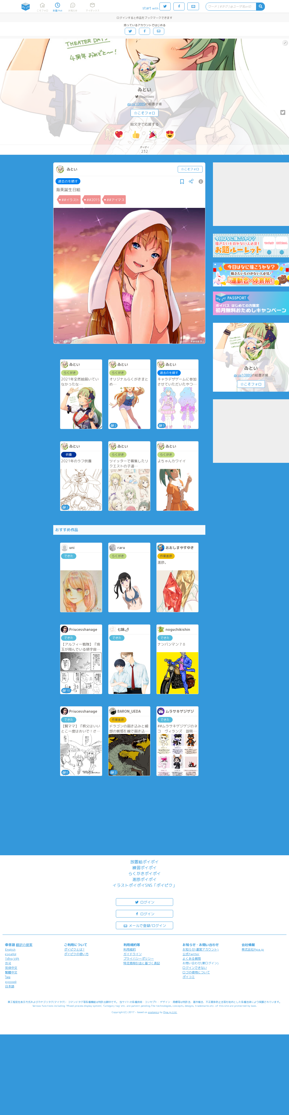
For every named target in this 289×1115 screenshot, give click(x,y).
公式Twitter (191, 954)
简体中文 (11, 968)
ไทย (7, 977)
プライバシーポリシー (138, 958)
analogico (153, 1012)
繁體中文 (11, 972)
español (10, 954)
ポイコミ (189, 977)
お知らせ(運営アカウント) (201, 949)
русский (10, 982)
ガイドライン (132, 954)
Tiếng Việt (12, 958)
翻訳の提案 (24, 944)
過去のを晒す (68, 181)
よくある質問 (192, 958)
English (10, 949)
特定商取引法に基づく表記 (141, 963)
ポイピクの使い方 (76, 954)
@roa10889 (146, 96)
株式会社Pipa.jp (253, 949)
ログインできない (195, 968)
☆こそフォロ (144, 113)
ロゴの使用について (196, 972)
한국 (8, 963)
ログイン (144, 902)
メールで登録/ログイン (144, 925)
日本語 (9, 986)
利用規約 (129, 949)
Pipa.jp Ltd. (170, 1012)
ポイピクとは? (74, 949)
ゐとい (144, 89)
